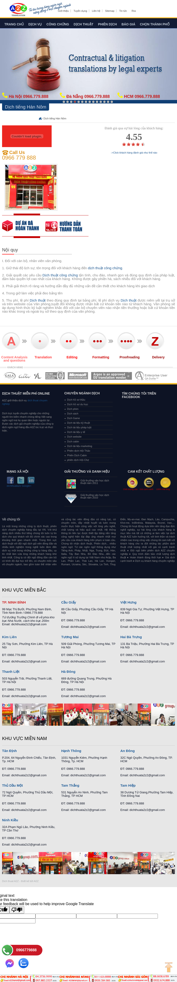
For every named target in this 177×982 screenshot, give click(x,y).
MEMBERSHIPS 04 (55, 376)
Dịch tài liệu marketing (79, 446)
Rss (134, 10)
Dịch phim (72, 409)
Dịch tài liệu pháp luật (79, 427)
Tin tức (123, 10)
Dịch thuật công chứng (60, 275)
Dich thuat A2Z (10, 881)
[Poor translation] (16, 910)
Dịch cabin (73, 441)
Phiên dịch (107, 24)
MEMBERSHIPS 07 (151, 376)
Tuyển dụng (80, 10)
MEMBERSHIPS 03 (38, 376)
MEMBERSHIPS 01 (9, 376)
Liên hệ (96, 10)
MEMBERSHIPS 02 (24, 376)
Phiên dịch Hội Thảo (78, 450)
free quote (23, 226)
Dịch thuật (84, 24)
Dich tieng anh (18, 10)
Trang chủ (14, 24)
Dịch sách (72, 413)
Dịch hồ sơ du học (77, 404)
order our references (67, 226)
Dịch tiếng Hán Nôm (55, 118)
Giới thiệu (63, 10)
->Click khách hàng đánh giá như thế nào (134, 152)
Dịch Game (73, 418)
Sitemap (109, 10)
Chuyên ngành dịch (82, 393)
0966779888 (26, 950)
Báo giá (128, 24)
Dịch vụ (35, 24)
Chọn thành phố (155, 24)
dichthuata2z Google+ (19, 486)
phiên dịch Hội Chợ (78, 460)
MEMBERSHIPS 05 (77, 376)
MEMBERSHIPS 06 (112, 376)
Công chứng (57, 24)
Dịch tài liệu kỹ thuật (78, 422)
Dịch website (74, 436)
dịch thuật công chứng (105, 268)
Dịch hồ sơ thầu (76, 399)
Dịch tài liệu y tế (76, 432)
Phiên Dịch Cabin (77, 455)
